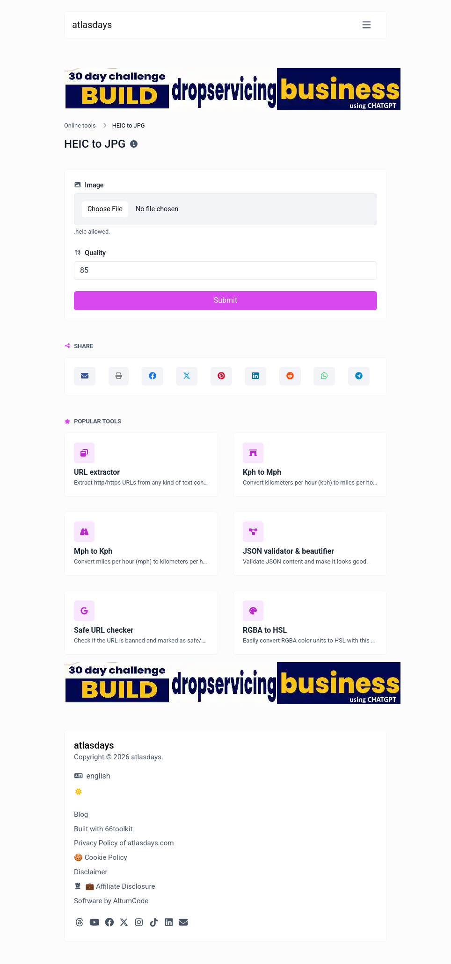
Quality (90, 253)
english (92, 775)
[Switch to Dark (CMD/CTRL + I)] (78, 792)
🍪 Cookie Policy (100, 857)
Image (89, 185)
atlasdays (92, 24)
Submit (225, 300)
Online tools (80, 125)
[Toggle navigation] (366, 25)
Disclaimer (91, 872)
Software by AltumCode (111, 901)
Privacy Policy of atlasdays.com (124, 843)
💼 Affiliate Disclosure (114, 886)
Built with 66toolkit (103, 829)
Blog (81, 814)
